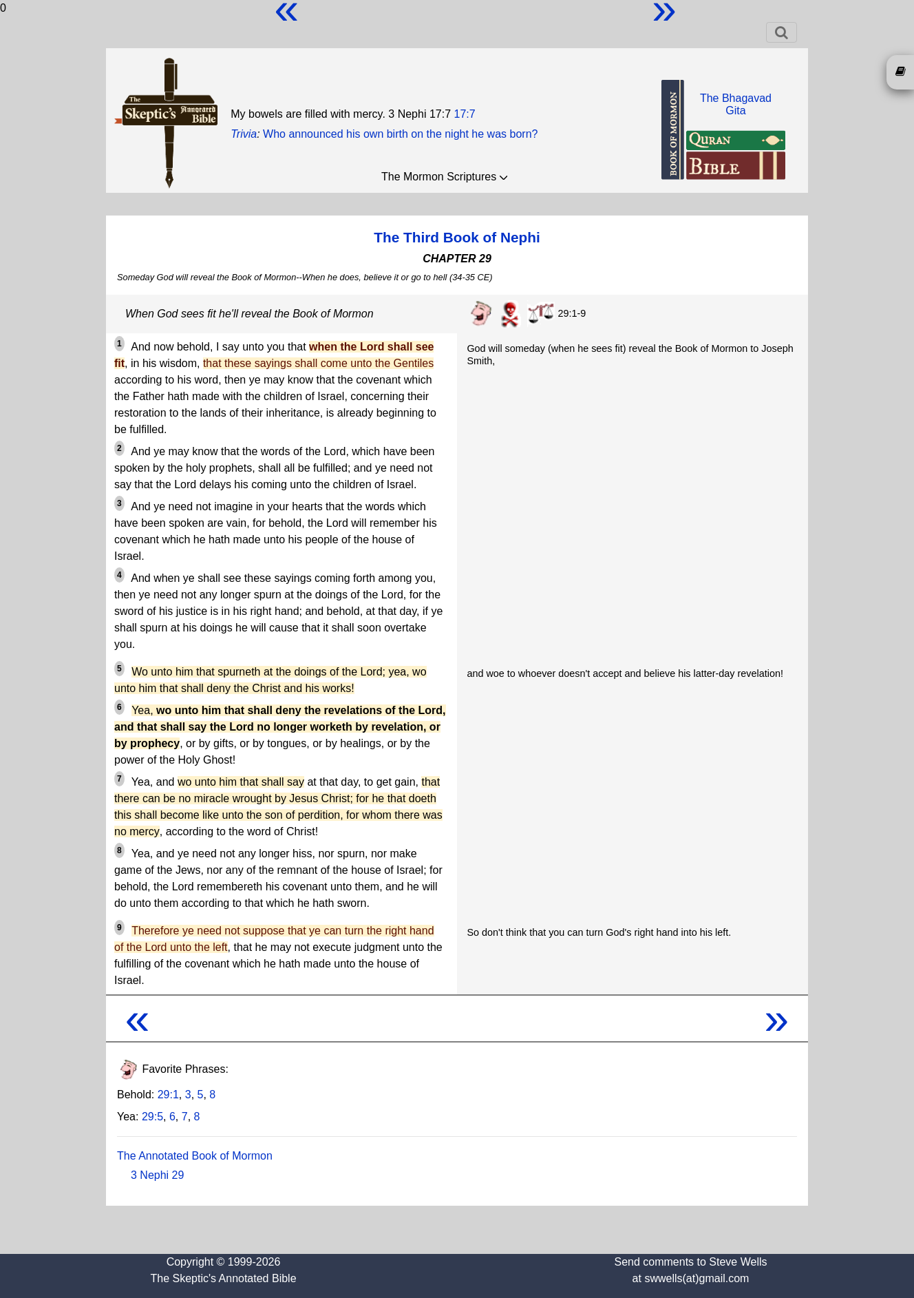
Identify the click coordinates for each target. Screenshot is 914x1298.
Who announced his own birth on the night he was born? (400, 134)
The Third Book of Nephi (457, 237)
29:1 (168, 1094)
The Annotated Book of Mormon (195, 1156)
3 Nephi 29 (157, 1175)
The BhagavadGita (736, 104)
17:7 (465, 114)
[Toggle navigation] (781, 32)
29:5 (152, 1116)
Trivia (244, 134)
